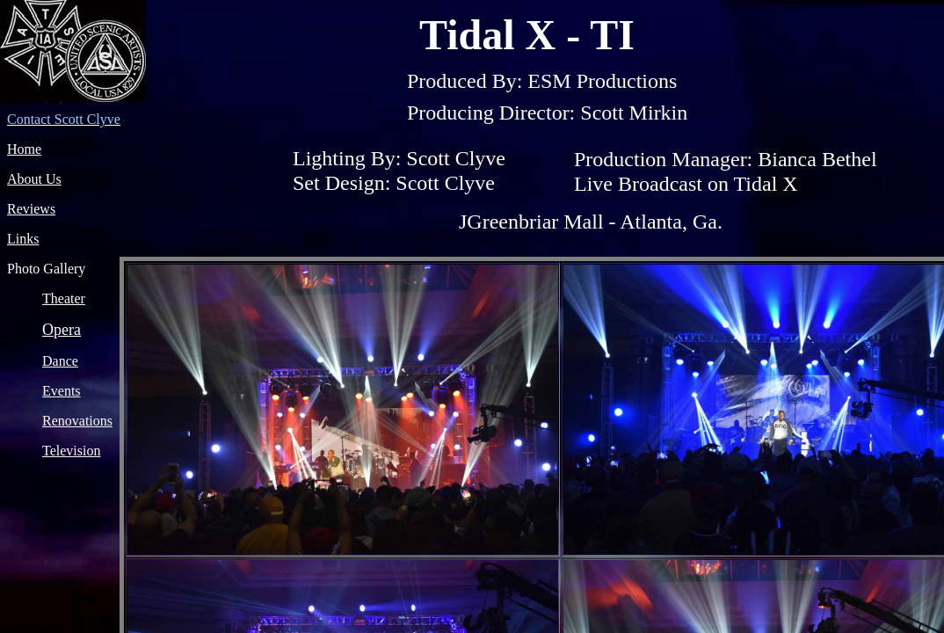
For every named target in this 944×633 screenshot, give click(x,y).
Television (71, 450)
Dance (60, 360)
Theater (63, 298)
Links (23, 238)
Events (61, 390)
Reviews (31, 208)
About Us (34, 178)
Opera (61, 329)
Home (24, 149)
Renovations (77, 420)
